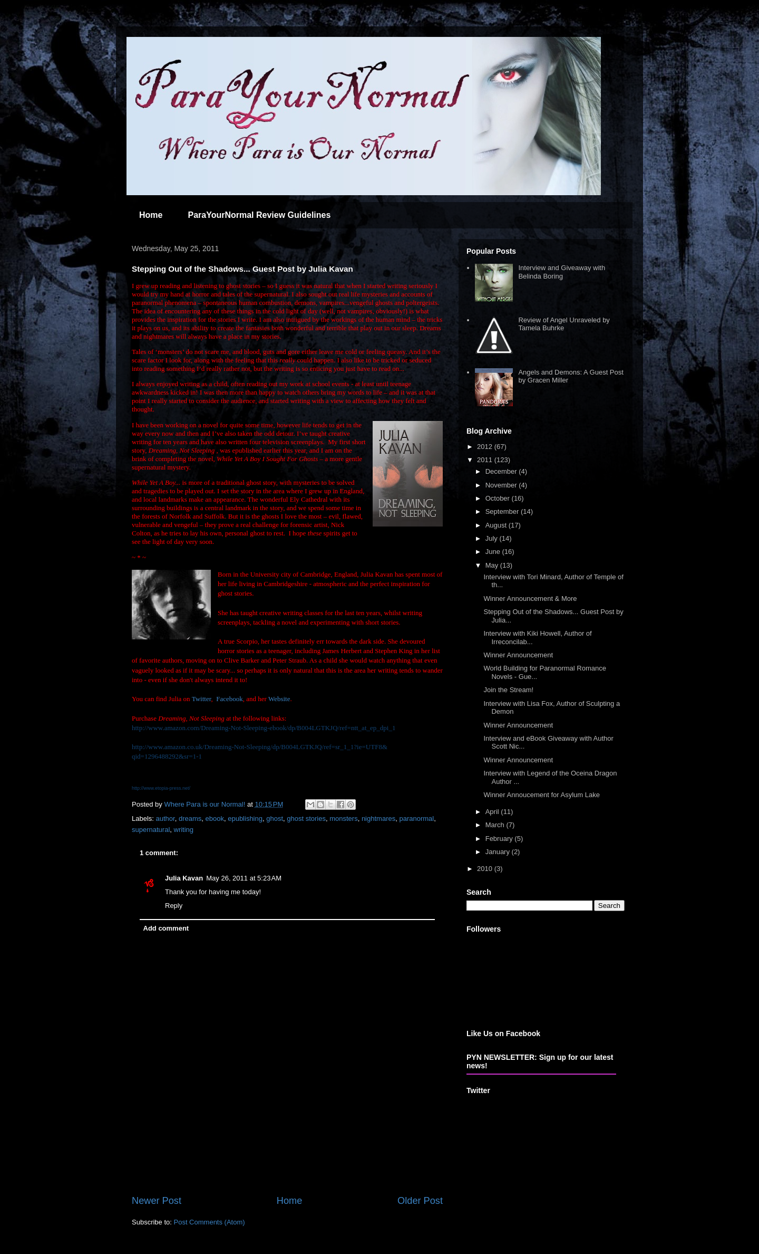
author (165, 818)
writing (184, 830)
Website (279, 699)
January (498, 852)
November (502, 485)
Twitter (201, 699)
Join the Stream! (508, 690)
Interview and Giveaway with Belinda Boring (561, 272)
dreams (190, 818)
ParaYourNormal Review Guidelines (259, 214)
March (496, 825)
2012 (485, 447)
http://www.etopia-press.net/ (161, 788)
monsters (343, 818)
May (492, 565)
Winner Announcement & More (530, 598)
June (493, 552)
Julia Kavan (184, 878)
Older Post (420, 1200)
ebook (215, 818)
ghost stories (306, 818)
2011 (485, 460)
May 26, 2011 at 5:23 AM (243, 878)
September (503, 511)
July (492, 538)
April (493, 812)
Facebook (229, 699)
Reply (173, 906)
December (502, 471)
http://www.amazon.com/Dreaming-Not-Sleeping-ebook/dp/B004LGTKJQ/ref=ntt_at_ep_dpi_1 (263, 728)
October (498, 498)
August (497, 525)
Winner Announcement (518, 655)
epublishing (245, 818)
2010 (485, 869)
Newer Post (156, 1200)
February (500, 839)
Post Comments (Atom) (209, 1222)
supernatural (151, 830)
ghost (274, 818)
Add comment (166, 928)
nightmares (378, 818)
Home (150, 214)
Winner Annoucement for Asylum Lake (541, 795)
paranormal (416, 818)
